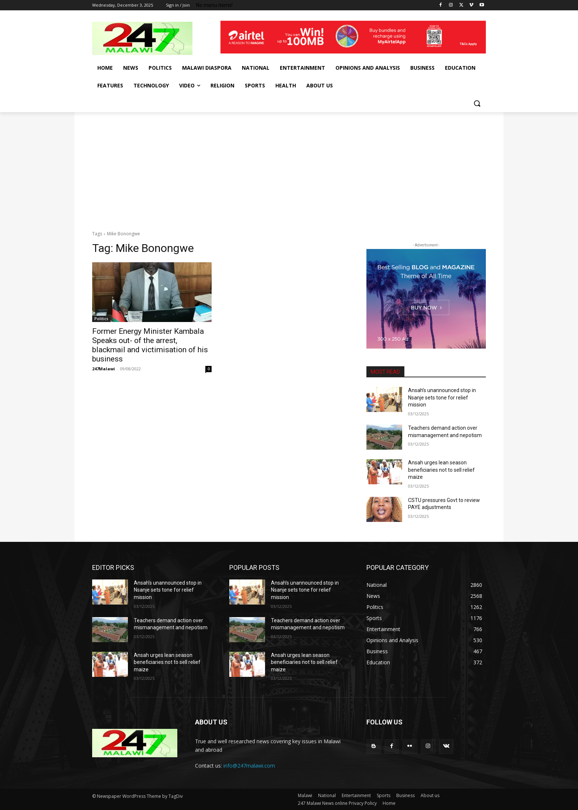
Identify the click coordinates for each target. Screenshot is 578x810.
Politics (101, 318)
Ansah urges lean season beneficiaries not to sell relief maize (441, 470)
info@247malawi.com (249, 765)
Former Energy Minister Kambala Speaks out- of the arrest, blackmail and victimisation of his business (150, 345)
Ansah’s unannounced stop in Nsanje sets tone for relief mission (442, 397)
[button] (477, 103)
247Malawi (103, 368)
